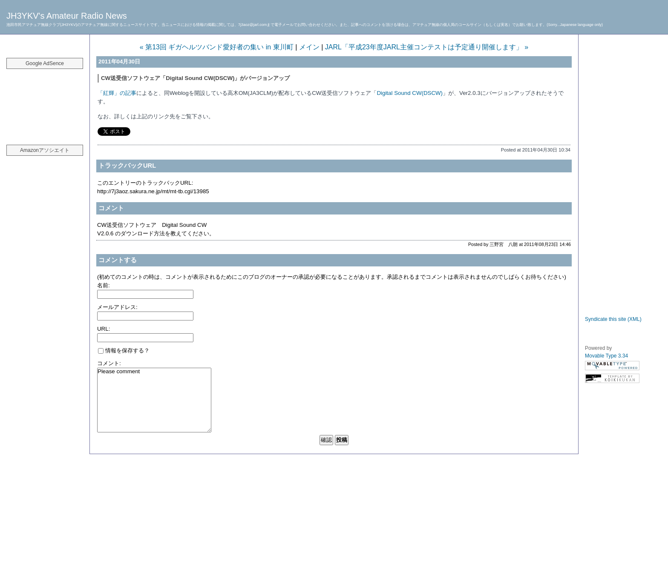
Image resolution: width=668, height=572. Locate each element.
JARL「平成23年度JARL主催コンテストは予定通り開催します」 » (426, 47)
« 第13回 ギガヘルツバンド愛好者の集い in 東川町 (217, 47)
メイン (309, 47)
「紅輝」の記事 (117, 93)
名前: (103, 285)
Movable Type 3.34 (606, 356)
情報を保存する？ (124, 350)
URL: (103, 329)
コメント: (109, 363)
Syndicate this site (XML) (613, 319)
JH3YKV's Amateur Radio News (66, 15)
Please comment (154, 400)
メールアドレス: (117, 307)
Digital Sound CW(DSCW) (410, 93)
